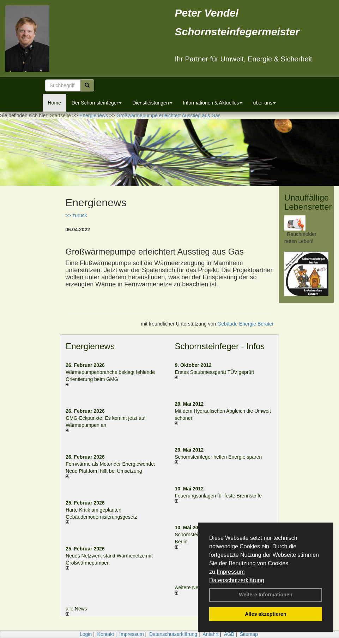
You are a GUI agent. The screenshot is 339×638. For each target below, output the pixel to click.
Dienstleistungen (152, 103)
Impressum (230, 572)
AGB (229, 634)
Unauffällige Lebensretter (308, 202)
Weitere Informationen (265, 594)
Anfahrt (210, 634)
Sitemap (249, 634)
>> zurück (76, 215)
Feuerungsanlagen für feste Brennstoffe (218, 496)
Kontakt (105, 634)
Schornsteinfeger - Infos (220, 346)
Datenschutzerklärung (236, 580)
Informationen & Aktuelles (213, 103)
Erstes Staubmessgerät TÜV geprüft (214, 372)
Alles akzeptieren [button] (265, 614)
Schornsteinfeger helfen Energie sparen (218, 457)
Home (54, 103)
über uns (264, 103)
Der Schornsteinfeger (97, 103)
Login (86, 634)
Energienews (90, 346)
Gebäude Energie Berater (245, 324)
